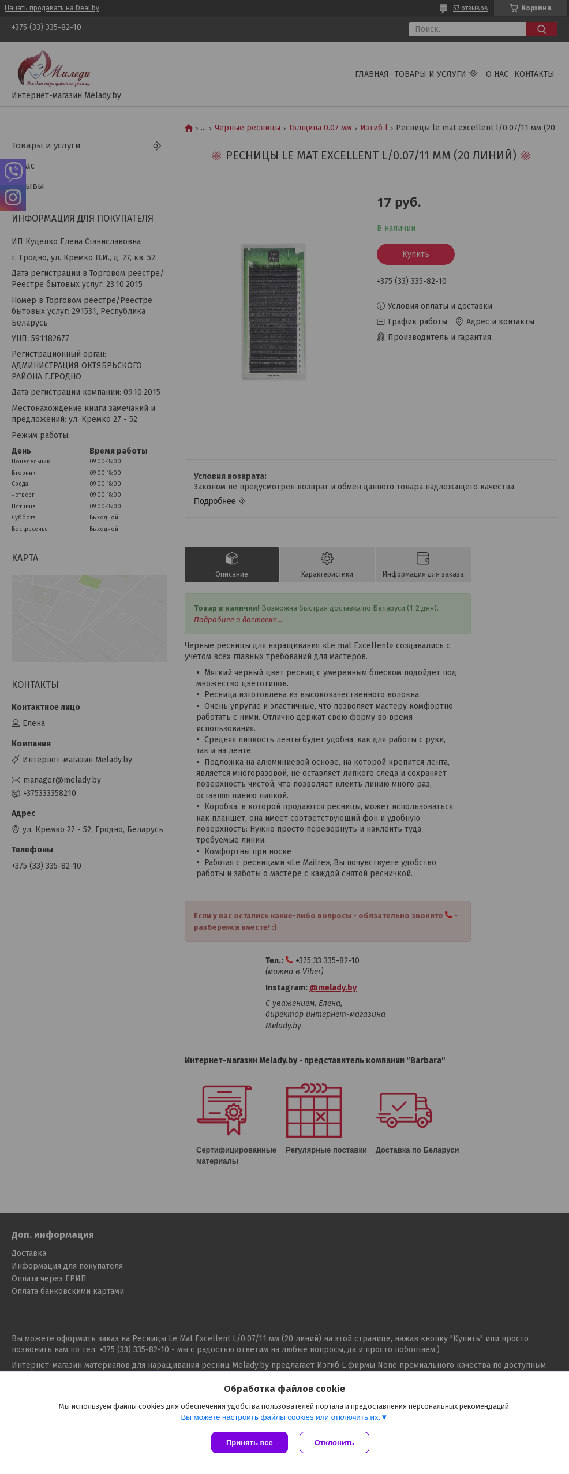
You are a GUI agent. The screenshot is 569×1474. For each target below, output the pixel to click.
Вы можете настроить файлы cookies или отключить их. (280, 1417)
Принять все (249, 1442)
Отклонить (334, 1442)
